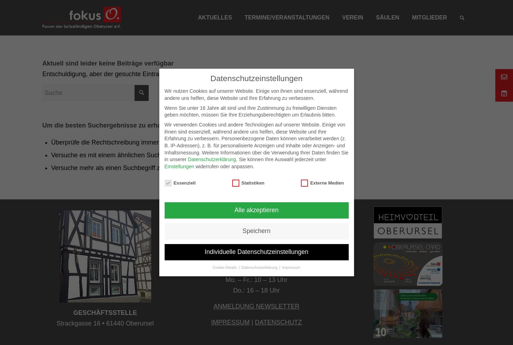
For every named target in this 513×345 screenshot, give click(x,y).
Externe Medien (322, 183)
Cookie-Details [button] (225, 267)
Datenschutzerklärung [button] (260, 267)
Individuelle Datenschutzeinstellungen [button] (256, 251)
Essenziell (180, 183)
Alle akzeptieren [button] (256, 210)
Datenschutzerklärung (212, 159)
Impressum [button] (291, 267)
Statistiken (248, 183)
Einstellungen (179, 166)
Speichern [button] (256, 230)
